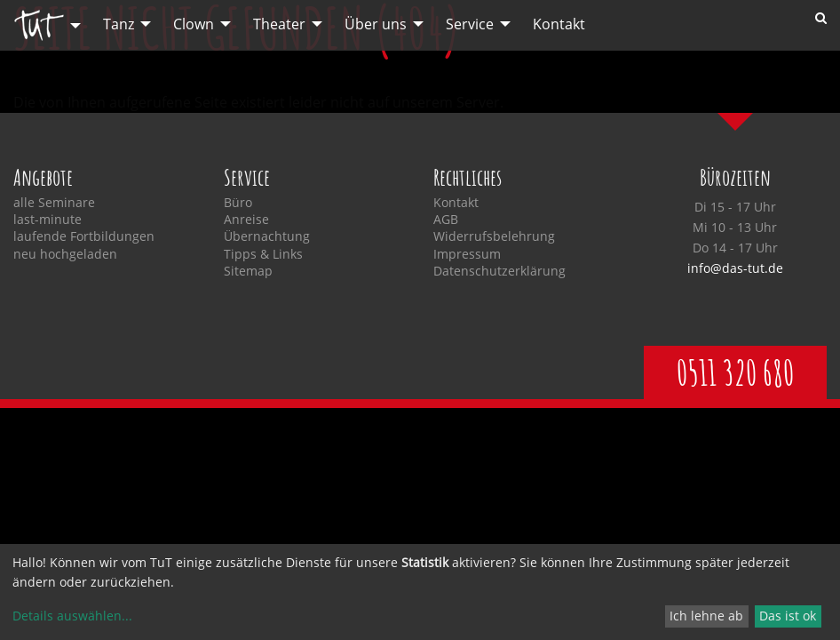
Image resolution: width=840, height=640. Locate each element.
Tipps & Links (263, 254)
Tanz (118, 24)
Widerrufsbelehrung (494, 236)
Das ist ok (787, 615)
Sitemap (248, 271)
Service (470, 24)
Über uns (376, 24)
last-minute (47, 219)
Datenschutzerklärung (499, 271)
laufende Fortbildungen (84, 236)
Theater (279, 24)
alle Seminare (54, 202)
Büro (238, 202)
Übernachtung (267, 236)
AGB (445, 219)
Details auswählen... (72, 615)
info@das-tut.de (735, 268)
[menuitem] (42, 25)
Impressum (467, 254)
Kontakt (559, 24)
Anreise (246, 219)
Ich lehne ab (706, 615)
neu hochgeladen (65, 254)
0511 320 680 (735, 372)
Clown (193, 24)
